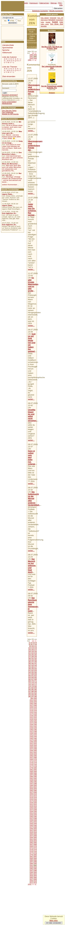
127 (31, 723)
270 (35, 846)
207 (31, 792)
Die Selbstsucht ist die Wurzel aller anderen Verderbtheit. (34, 498)
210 (35, 794)
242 (35, 822)
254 (35, 832)
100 (35, 698)
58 (32, 674)
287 (31, 862)
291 (31, 57)
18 (29, 651)
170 (35, 759)
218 (35, 801)
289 (31, 55)
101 (31, 700)
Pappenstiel (53, 18)
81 (29, 688)
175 (31, 764)
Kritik (61, 22)
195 (31, 782)
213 (31, 797)
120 (35, 716)
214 (35, 797)
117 (31, 714)
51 (29, 670)
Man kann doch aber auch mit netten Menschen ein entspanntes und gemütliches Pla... (11, 168)
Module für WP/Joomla (10, 114)
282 (35, 856)
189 (31, 776)
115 (31, 712)
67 (32, 679)
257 (31, 836)
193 (31, 780)
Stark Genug (44, 20)
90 (29, 693)
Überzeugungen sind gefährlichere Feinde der (35, 89)
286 (35, 860)
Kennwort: (5, 88)
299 (31, 872)
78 (29, 686)
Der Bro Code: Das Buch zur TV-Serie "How (52, 47)
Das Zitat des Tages (9, 110)
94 (32, 695)
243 (31, 823)
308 (35, 879)
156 (35, 747)
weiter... (31, 131)
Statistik (25, 3)
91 (32, 693)
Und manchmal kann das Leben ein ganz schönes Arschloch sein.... (12, 157)
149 (31, 742)
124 (35, 719)
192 (35, 778)
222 (35, 804)
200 (35, 785)
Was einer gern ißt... (12, 132)
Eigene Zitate (32, 37)
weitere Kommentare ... (10, 184)
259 (31, 837)
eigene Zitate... (7, 194)
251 (31, 830)
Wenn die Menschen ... (10, 164)
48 (29, 669)
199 (31, 785)
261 (31, 839)
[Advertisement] (9, 32)
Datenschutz (44, 3)
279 (31, 855)
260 (35, 837)
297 (31, 870)
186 (35, 773)
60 (29, 676)
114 (35, 710)
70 (32, 681)
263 (31, 841)
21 (29, 653)
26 (35, 655)
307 (31, 879)
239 (31, 820)
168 (35, 757)
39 (29, 663)
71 (35, 681)
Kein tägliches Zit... (9, 213)
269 (31, 846)
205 (31, 790)
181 (31, 770)
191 (31, 778)
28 (32, 656)
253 (31, 832)
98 (35, 696)
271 (31, 848)
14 (35, 648)
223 (31, 806)
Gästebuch (31, 41)
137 (31, 731)
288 (35, 862)
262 (35, 839)
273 (31, 850)
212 (35, 796)
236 (35, 816)
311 (31, 883)
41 (35, 663)
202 (35, 787)
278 (35, 853)
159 (31, 750)
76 (32, 684)
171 (31, 761)
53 (35, 670)
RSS (60, 3)
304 (35, 876)
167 (31, 757)
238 (35, 818)
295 (29, 60)
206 (35, 790)
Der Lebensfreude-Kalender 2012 (52, 67)
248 (35, 827)
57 (29, 674)
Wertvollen (44, 26)
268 (35, 844)
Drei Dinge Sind (56, 24)
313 (29, 884)
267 (31, 844)
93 (29, 695)
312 (35, 883)
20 (35, 651)
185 (31, 773)
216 (35, 799)
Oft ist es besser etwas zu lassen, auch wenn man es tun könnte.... (12, 127)
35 (35, 660)
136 (35, 730)
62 (35, 676)
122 (35, 717)
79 (32, 686)
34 (32, 660)
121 (31, 717)
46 (32, 667)
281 (31, 856)
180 (35, 768)
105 (31, 703)
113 (31, 710)
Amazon (52, 92)
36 (29, 662)
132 (35, 726)
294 (35, 58)
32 (35, 658)
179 (31, 768)
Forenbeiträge (32, 47)
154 (35, 745)
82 (32, 688)
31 (32, 658)
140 (35, 733)
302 (35, 874)
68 (35, 679)
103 (31, 702)
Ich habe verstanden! (53, 923)
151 (31, 743)
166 (35, 756)
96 (29, 696)
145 (31, 738)
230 (35, 811)
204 (35, 789)
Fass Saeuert (45, 18)
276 (35, 851)
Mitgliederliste (7, 103)
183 (31, 771)
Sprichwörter (7, 48)
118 (35, 714)
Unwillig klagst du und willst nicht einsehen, (32, 415)
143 (31, 736)
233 (31, 815)
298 (35, 870)
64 (32, 677)
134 (35, 728)
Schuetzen (52, 20)
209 (31, 794)
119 (31, 716)
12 (29, 648)
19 (32, 651)
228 (35, 810)
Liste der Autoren (9, 57)
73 (32, 683)
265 (31, 843)
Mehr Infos (53, 920)
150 (35, 742)
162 (35, 752)
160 (35, 750)
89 (35, 691)
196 (35, 782)
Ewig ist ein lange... (12, 142)
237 (31, 818)
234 (35, 815)
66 (29, 679)
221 (31, 804)
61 (32, 676)
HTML (12, 21)
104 (35, 702)
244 (35, 823)
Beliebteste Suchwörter (40, 11)
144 (35, 736)
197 (31, 783)
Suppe (55, 22)
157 (31, 749)
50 (35, 669)
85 (32, 690)
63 (29, 677)
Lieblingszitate (32, 34)
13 (32, 648)
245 (31, 825)
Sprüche (5, 50)
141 (31, 735)
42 (29, 665)
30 (29, 658)
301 (31, 874)
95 (35, 695)
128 (35, 723)
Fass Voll (60, 18)
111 (31, 709)
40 (32, 663)
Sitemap (53, 3)
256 (35, 834)
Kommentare (32, 43)
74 (35, 683)
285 (31, 860)
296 (35, 869)
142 (35, 735)
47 (35, 667)
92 (35, 693)
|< (33, 53)
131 (31, 726)
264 (35, 841)
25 (32, 655)
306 (35, 877)
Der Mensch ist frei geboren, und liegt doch (32, 565)
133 (31, 728)
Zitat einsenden (8, 76)
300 (35, 872)
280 (35, 855)
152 (35, 743)
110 (35, 707)
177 (31, 766)
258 (35, 836)
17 (35, 650)
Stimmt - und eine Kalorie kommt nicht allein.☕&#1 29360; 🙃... (11, 136)
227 (31, 810)
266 (35, 843)
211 (31, 796)
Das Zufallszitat (7, 112)
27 (29, 656)
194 (35, 780)
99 (31, 698)
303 (31, 876)
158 (35, 749)
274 (35, 850)
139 (31, 733)
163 (31, 754)
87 (29, 691)
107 (31, 705)
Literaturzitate (8, 45)
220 (35, 803)
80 (35, 686)
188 (35, 775)
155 (31, 747)
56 (35, 672)
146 (35, 738)
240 (35, 820)
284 (35, 858)
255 (31, 834)
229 (31, 811)
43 (32, 665)
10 (32, 646)
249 (31, 829)
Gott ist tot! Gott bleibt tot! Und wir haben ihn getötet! (32, 342)
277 (31, 853)
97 (32, 696)
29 (35, 656)
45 (29, 667)
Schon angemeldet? (9, 102)
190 (35, 776)
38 (35, 662)
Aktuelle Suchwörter (56, 11)
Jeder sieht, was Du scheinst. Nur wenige (32, 209)
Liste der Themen (9, 67)
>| (35, 60)
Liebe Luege (45, 24)
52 (32, 670)
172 (35, 761)
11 (35, 646)
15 (29, 650)
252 (35, 830)
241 (31, 822)
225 (31, 808)
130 (35, 724)
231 (31, 813)
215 (31, 799)
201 (31, 787)
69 (29, 681)
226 (35, 808)
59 (35, 674)
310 (35, 881)
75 (29, 684)
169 (31, 759)
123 (31, 719)
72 (29, 683)
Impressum (33, 3)
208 (35, 792)
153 (31, 745)
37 (32, 662)
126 (35, 721)
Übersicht (31, 30)
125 (31, 721)
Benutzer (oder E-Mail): (10, 84)
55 (32, 672)
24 (29, 655)
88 (32, 691)
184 (35, 771)
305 (31, 877)
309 (31, 881)
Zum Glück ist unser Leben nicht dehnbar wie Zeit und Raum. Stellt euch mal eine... (11, 147)
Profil (31, 32)
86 (35, 690)
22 (32, 653)
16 (32, 650)
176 (35, 764)
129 (31, 724)
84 (29, 690)
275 (31, 851)
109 (31, 707)
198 (35, 783)
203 (31, 789)
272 (35, 848)
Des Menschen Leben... (12, 153)
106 (35, 703)
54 (29, 672)
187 (31, 775)
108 (35, 705)
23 (35, 653)
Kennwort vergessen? (10, 95)
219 (31, 803)
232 (35, 813)
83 (35, 688)
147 (31, 740)
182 (35, 770)
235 (31, 816)
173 (31, 763)
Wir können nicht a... (11, 122)
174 (35, 763)
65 (35, 677)
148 (35, 740)
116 (35, 712)
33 (29, 660)
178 (35, 766)
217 (31, 801)
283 (31, 858)
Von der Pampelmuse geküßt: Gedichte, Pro (52, 87)
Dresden (48, 22)
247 (31, 827)
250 (35, 829)
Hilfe (61, 5)
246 (35, 825)
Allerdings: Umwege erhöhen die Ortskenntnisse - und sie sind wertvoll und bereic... (12, 179)
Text (19, 21)
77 (35, 684)
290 (35, 55)
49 (32, 669)
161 (31, 752)
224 (35, 806)
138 (35, 731)
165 (31, 756)
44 (35, 665)
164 (35, 754)
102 (35, 700)
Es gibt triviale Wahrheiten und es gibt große (33, 284)
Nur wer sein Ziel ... (12, 174)
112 (35, 709)
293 (31, 58)
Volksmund (7, 52)
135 (31, 730)
